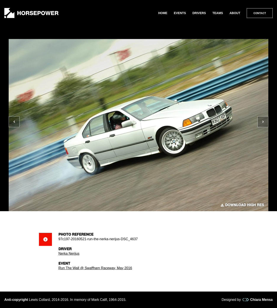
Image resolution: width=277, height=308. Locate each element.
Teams (217, 13)
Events (180, 13)
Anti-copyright (16, 300)
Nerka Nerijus (68, 253)
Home (162, 13)
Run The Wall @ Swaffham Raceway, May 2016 (95, 268)
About (234, 13)
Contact (259, 13)
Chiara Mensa (258, 300)
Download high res (242, 205)
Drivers (199, 13)
